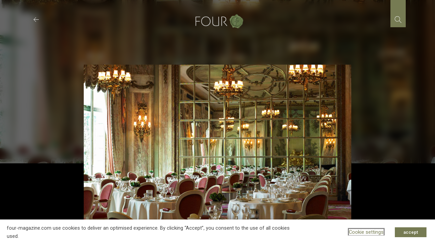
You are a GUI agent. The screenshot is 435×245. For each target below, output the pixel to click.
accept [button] (410, 232)
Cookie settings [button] (366, 232)
